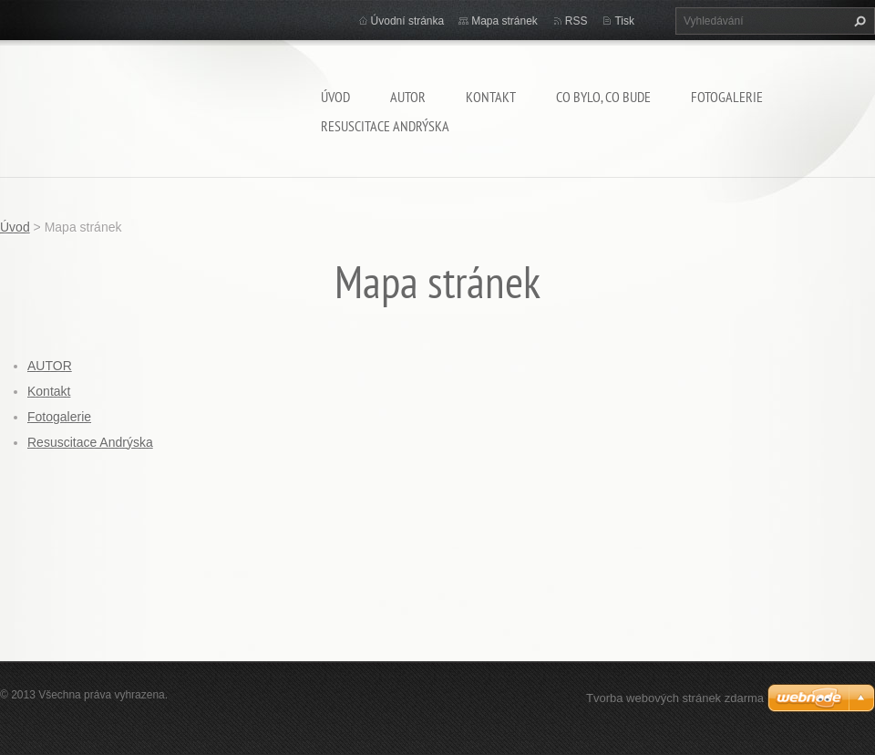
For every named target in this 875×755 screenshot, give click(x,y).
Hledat (857, 21)
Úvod (335, 97)
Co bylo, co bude (603, 97)
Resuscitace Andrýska (385, 126)
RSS (576, 21)
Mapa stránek (504, 21)
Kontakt (491, 97)
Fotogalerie (727, 97)
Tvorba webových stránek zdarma (675, 698)
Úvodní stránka (408, 21)
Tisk (624, 21)
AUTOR (408, 97)
